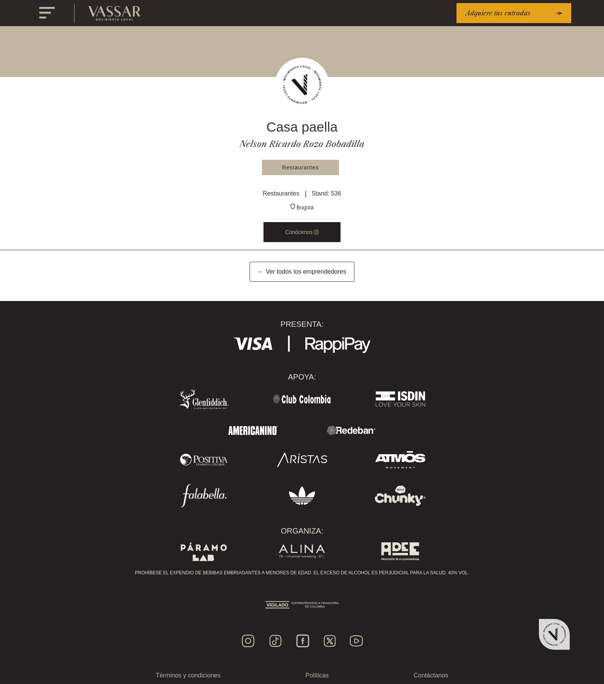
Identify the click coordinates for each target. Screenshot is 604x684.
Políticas (317, 675)
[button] (47, 13)
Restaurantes (300, 167)
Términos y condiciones (188, 675)
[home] (115, 13)
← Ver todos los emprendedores (302, 271)
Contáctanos (431, 675)
